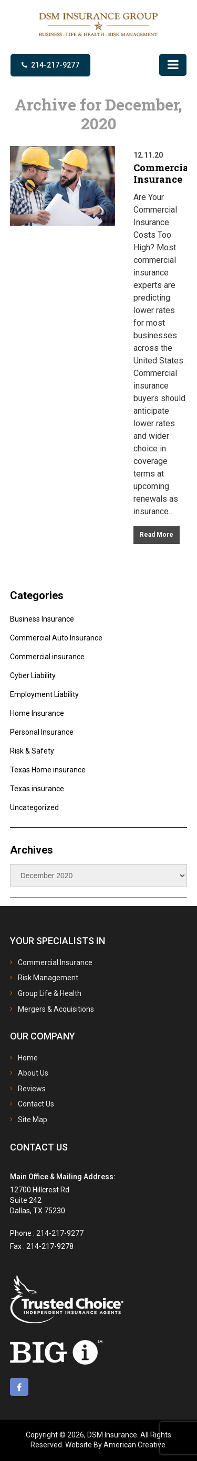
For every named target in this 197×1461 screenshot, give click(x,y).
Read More (156, 534)
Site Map (32, 1119)
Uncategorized (34, 807)
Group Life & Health (49, 993)
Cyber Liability (33, 675)
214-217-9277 (55, 65)
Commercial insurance (47, 656)
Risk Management (48, 977)
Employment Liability (44, 694)
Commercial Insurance (162, 173)
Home (28, 1058)
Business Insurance (42, 619)
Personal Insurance (42, 732)
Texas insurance (37, 788)
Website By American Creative (115, 1445)
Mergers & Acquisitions (56, 1009)
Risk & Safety (32, 751)
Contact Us (36, 1104)
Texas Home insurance (48, 770)
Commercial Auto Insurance (56, 638)
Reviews (32, 1088)
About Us (33, 1073)
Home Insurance (37, 713)
